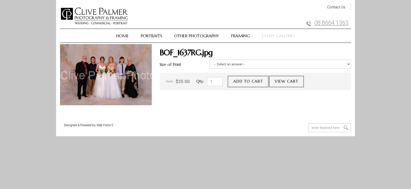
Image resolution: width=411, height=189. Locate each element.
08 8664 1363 (331, 22)
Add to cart (248, 81)
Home (122, 35)
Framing (240, 35)
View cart (286, 81)
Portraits (151, 35)
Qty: (200, 81)
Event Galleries (278, 35)
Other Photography (196, 35)
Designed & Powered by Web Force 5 (88, 125)
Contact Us (336, 7)
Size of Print (170, 64)
